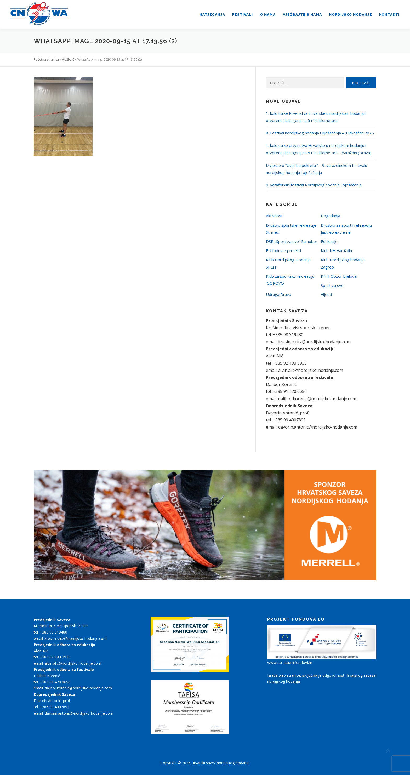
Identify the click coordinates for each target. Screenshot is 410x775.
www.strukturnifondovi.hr (289, 662)
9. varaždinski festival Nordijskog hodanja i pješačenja (314, 184)
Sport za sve (332, 285)
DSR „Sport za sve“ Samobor (291, 241)
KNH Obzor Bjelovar (339, 276)
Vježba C (68, 59)
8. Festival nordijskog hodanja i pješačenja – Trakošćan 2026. (320, 132)
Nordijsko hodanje (350, 14)
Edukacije (329, 241)
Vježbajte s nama (302, 14)
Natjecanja (212, 14)
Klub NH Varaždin (336, 250)
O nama (268, 14)
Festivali (242, 14)
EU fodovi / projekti (283, 250)
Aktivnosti (274, 215)
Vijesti (326, 294)
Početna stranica (46, 59)
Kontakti (389, 14)
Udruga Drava (278, 294)
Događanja (330, 215)
